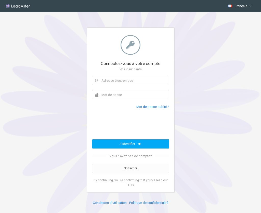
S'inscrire (130, 168)
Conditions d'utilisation (110, 203)
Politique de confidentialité (148, 203)
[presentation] (130, 124)
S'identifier (131, 144)
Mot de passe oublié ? (152, 107)
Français (240, 6)
